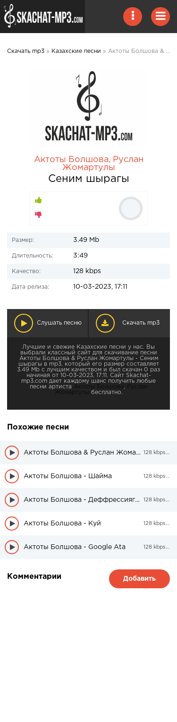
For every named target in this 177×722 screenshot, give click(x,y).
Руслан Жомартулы (102, 164)
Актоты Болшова (71, 159)
